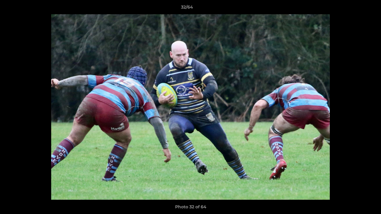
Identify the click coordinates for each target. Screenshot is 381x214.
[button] (356, 8)
